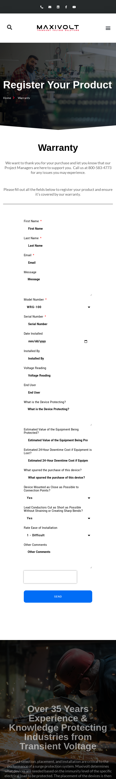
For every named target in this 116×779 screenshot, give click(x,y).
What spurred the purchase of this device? (53, 470)
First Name (32, 221)
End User (30, 385)
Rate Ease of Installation (40, 528)
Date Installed (33, 333)
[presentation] (50, 577)
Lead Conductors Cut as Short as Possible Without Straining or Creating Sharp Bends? (53, 509)
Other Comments (35, 545)
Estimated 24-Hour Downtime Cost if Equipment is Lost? (58, 451)
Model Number (34, 299)
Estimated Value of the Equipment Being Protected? (51, 431)
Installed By (32, 351)
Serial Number (34, 316)
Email (28, 255)
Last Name (31, 238)
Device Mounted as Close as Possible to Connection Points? (51, 489)
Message (30, 272)
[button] (108, 28)
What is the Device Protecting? (45, 402)
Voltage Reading (35, 368)
